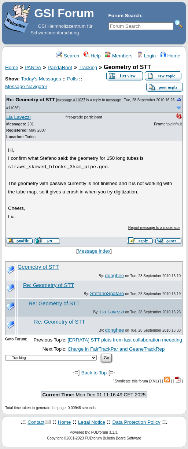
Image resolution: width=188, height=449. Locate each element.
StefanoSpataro (107, 293)
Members (118, 56)
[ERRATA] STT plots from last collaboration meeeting (124, 340)
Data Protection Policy (137, 422)
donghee (114, 275)
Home (170, 56)
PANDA (33, 67)
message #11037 (71, 100)
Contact (35, 422)
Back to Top (94, 373)
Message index (94, 251)
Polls (72, 79)
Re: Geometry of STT (30, 99)
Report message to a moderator (154, 228)
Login (146, 56)
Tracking (88, 67)
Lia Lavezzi (18, 117)
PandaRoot (60, 67)
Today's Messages (41, 79)
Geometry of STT (38, 267)
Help (92, 56)
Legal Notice (91, 422)
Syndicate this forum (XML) (137, 381)
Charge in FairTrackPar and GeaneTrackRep (116, 349)
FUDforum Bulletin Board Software (113, 438)
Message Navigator (26, 86)
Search (67, 56)
